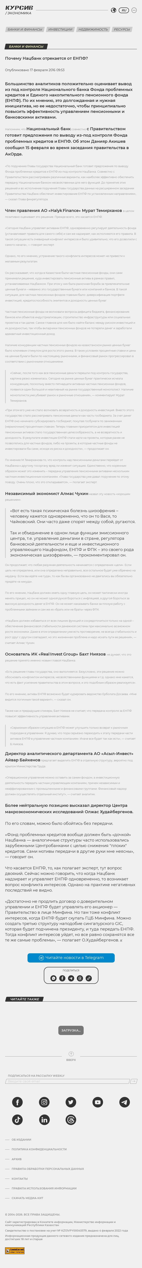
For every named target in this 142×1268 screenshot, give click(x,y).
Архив (17, 1159)
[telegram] (124, 1102)
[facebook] (17, 1102)
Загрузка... (71, 1030)
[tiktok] (17, 1119)
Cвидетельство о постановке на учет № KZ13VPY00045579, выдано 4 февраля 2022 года (66, 1230)
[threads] (71, 1119)
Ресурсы (122, 29)
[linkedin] (44, 1119)
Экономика (19, 13)
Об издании (21, 1139)
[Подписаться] (134, 1081)
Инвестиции (60, 29)
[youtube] (97, 1102)
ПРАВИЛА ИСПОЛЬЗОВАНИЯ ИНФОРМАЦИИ (44, 1188)
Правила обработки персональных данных (48, 1168)
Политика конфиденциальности (39, 1149)
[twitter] (71, 1102)
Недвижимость (93, 29)
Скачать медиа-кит (27, 1198)
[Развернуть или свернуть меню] (134, 10)
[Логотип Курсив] (19, 7)
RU (124, 10)
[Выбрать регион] (113, 10)
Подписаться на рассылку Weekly (36, 1075)
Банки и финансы (25, 29)
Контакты (20, 1178)
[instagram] (44, 1102)
